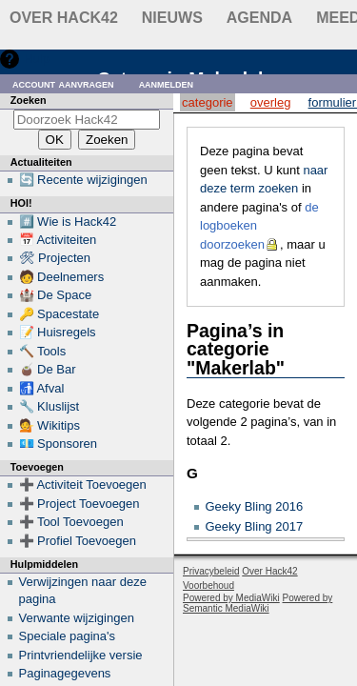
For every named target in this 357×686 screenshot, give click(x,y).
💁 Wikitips (49, 425)
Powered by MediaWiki (231, 598)
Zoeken (28, 100)
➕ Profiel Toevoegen (77, 541)
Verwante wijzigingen (76, 618)
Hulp (37, 58)
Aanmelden (166, 83)
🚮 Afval (42, 388)
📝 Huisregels (57, 332)
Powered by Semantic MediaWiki (257, 603)
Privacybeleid (211, 571)
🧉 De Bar (47, 369)
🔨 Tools (43, 351)
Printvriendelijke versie (81, 655)
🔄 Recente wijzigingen (83, 179)
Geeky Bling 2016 (255, 506)
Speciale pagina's (67, 636)
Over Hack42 (64, 18)
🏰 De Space (55, 295)
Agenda (259, 18)
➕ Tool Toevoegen (71, 521)
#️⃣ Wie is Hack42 (68, 221)
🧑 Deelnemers (62, 277)
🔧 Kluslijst (49, 406)
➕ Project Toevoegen (79, 503)
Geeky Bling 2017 (255, 526)
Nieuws (172, 18)
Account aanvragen (63, 83)
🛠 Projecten (55, 258)
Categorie (207, 102)
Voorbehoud (208, 585)
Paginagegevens (65, 673)
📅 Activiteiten (58, 239)
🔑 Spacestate (59, 314)
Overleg (270, 102)
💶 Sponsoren (58, 443)
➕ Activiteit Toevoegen (83, 484)
